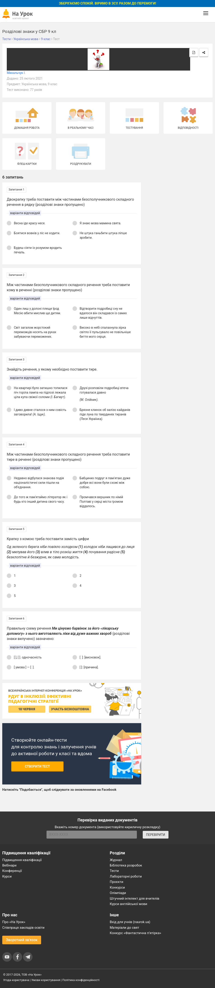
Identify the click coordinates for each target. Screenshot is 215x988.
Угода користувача (16, 980)
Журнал (116, 860)
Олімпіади (118, 893)
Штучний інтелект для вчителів (134, 898)
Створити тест (37, 766)
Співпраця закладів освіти (23, 928)
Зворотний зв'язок (21, 940)
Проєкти (116, 882)
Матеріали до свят (124, 928)
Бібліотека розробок (126, 865)
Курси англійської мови (128, 904)
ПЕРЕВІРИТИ (155, 835)
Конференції (12, 871)
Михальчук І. (16, 73)
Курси (7, 876)
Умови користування (45, 980)
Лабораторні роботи (126, 876)
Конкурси (117, 887)
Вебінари (9, 865)
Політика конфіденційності (80, 980)
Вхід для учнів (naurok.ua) (130, 922)
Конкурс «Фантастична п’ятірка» (135, 933)
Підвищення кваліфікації (22, 860)
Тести (114, 871)
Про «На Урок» (13, 922)
